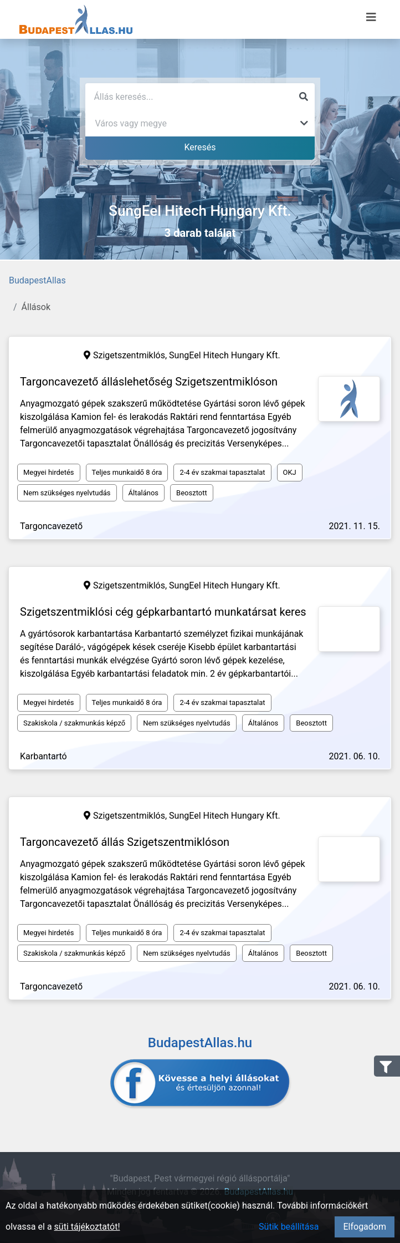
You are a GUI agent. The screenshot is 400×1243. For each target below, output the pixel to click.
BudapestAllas (37, 280)
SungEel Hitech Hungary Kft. (224, 355)
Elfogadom (364, 1226)
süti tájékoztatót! (87, 1226)
